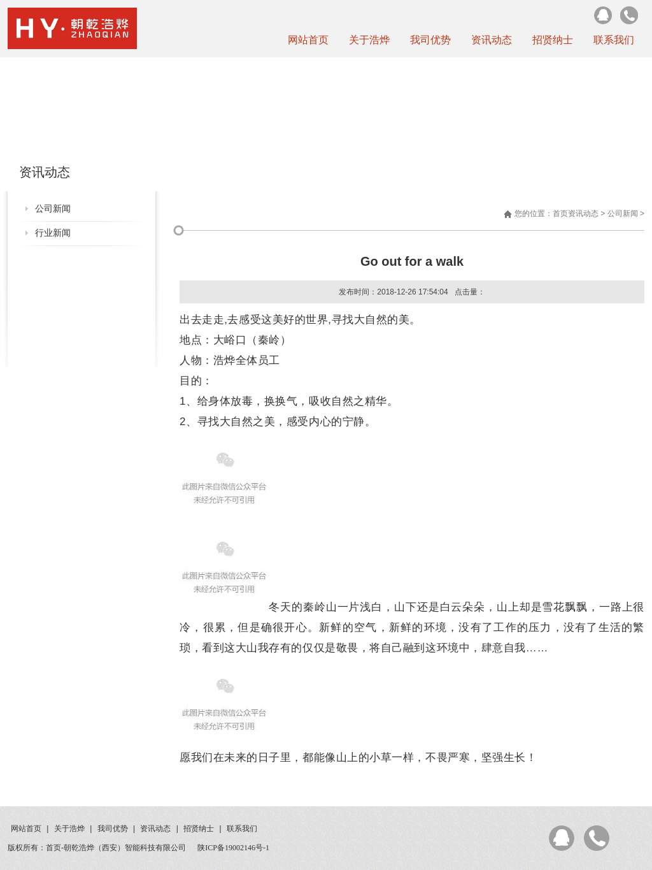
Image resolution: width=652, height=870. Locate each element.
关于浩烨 (369, 39)
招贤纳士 (552, 39)
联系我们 (613, 39)
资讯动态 (491, 39)
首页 (560, 213)
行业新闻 (53, 233)
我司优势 (430, 39)
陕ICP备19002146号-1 (233, 847)
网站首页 (308, 39)
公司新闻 (53, 209)
